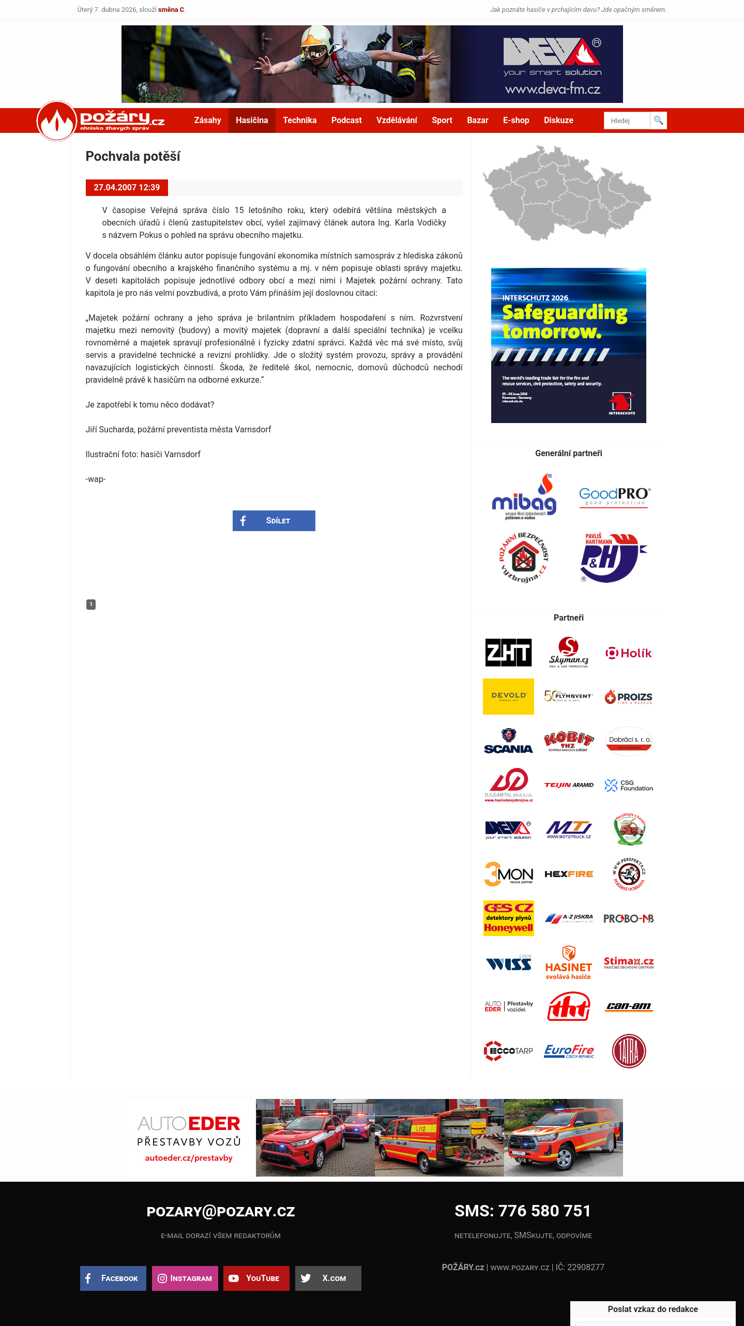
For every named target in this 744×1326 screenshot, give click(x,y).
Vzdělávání (396, 120)
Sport (442, 120)
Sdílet (278, 520)
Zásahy (207, 120)
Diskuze (558, 120)
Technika (299, 120)
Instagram (191, 1278)
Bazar (477, 120)
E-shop (516, 120)
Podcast (346, 120)
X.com (334, 1278)
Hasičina (252, 120)
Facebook (119, 1278)
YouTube (262, 1278)
